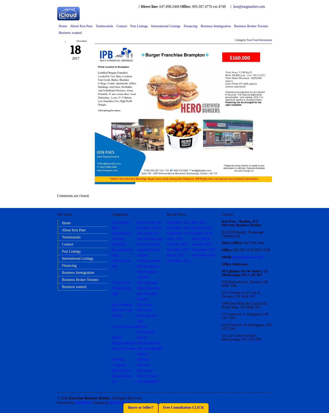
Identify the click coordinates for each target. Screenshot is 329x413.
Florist (117, 315)
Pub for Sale (121, 370)
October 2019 (202, 233)
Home (63, 26)
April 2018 (175, 239)
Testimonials (104, 26)
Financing (190, 26)
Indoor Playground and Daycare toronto (124, 343)
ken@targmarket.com (249, 6)
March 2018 (201, 239)
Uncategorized (147, 381)
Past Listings (139, 26)
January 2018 (202, 244)
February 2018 (177, 244)
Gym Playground (124, 326)
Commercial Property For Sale (121, 288)
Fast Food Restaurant (259, 40)
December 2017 (178, 250)
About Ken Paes (81, 26)
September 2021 (179, 222)
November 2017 (204, 250)
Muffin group (119, 403)
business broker (148, 244)
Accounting (120, 222)
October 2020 (202, 228)
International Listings (165, 26)
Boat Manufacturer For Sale (122, 233)
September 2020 (179, 233)
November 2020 (179, 228)
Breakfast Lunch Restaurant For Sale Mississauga (149, 233)
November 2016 (179, 261)
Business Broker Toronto (251, 26)
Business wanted (70, 33)
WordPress (83, 403)
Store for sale (147, 376)
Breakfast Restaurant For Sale (123, 249)
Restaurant (145, 370)
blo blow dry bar (149, 222)
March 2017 (176, 255)
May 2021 (199, 222)
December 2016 (203, 255)
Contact (122, 26)
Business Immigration (216, 26)
